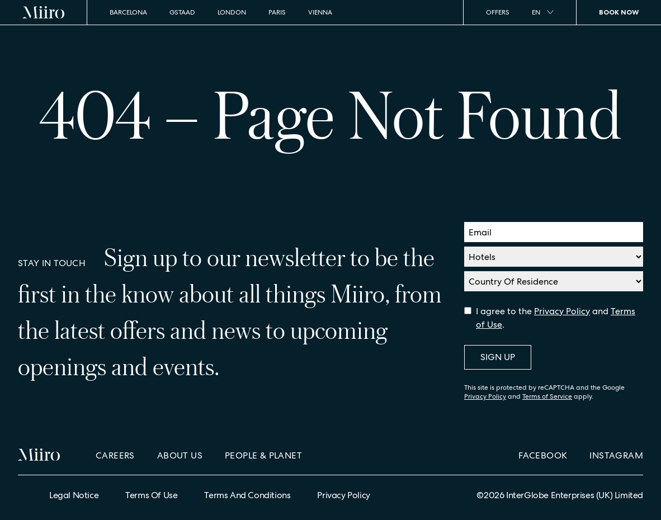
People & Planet (263, 455)
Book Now (619, 12)
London (232, 12)
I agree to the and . (555, 317)
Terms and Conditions (247, 495)
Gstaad (182, 12)
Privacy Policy (562, 311)
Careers (115, 455)
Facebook (542, 455)
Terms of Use (151, 495)
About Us (179, 455)
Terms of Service (547, 396)
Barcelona (128, 12)
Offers (497, 12)
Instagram (616, 455)
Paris (277, 12)
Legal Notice (73, 495)
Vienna (320, 12)
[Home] (43, 12)
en (543, 12)
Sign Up (497, 357)
